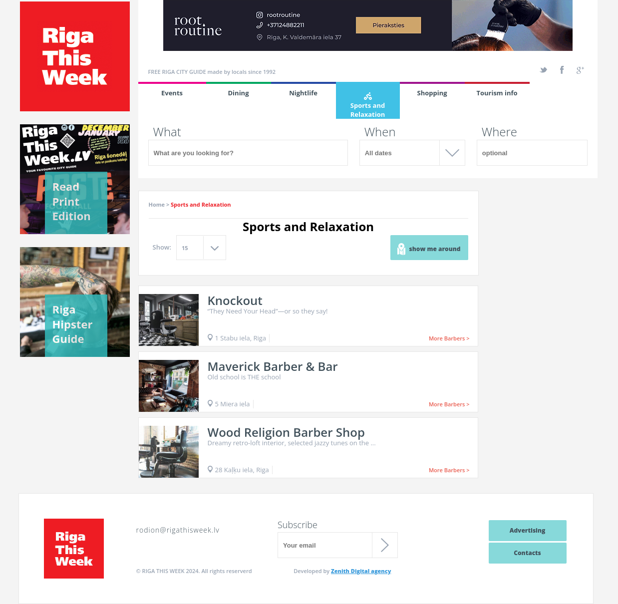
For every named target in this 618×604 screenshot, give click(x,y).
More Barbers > (449, 338)
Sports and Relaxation (368, 105)
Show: (162, 247)
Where (499, 132)
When (380, 132)
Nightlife (303, 92)
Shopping (432, 92)
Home (157, 204)
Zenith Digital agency (361, 571)
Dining (238, 92)
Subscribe (297, 525)
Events (172, 92)
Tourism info (496, 92)
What (167, 132)
